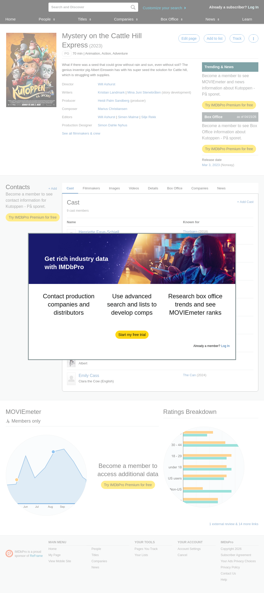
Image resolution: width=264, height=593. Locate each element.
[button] (132, 335)
